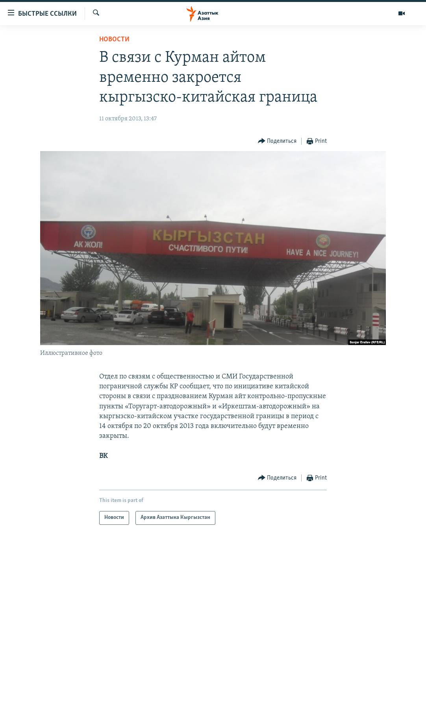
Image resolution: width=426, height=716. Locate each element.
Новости (114, 39)
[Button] (277, 141)
